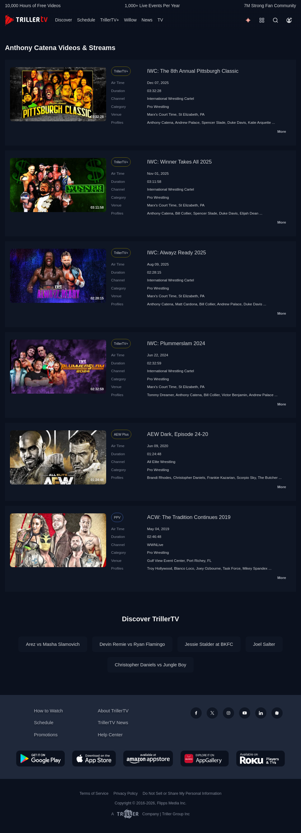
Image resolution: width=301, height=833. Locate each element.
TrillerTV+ (109, 19)
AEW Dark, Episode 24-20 (177, 434)
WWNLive (155, 545)
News (147, 19)
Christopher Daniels (189, 477)
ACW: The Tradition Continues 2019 (189, 517)
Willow (130, 19)
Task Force (232, 568)
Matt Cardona (186, 304)
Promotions (46, 734)
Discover (63, 19)
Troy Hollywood (159, 568)
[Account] (289, 20)
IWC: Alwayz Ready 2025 (176, 253)
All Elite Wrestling (161, 462)
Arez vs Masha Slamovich (53, 644)
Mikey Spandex (254, 568)
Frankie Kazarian (221, 477)
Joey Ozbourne (208, 568)
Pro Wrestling (158, 106)
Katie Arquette (259, 122)
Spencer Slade (213, 122)
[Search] (275, 20)
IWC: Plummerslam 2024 (176, 343)
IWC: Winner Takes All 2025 (179, 162)
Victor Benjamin (234, 395)
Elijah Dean (249, 213)
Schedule (86, 19)
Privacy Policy (125, 793)
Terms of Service (94, 793)
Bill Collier (183, 213)
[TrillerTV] (26, 20)
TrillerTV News (113, 722)
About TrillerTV (113, 710)
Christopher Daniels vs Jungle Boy (150, 664)
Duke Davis (237, 122)
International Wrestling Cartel (170, 98)
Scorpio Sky (246, 477)
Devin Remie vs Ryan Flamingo (132, 644)
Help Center (110, 734)
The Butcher (268, 477)
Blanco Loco (184, 568)
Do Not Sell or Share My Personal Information (182, 793)
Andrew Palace (187, 122)
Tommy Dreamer (160, 395)
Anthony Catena (160, 122)
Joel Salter (264, 644)
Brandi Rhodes (159, 477)
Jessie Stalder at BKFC (209, 644)
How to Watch (48, 710)
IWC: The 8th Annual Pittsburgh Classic (193, 71)
